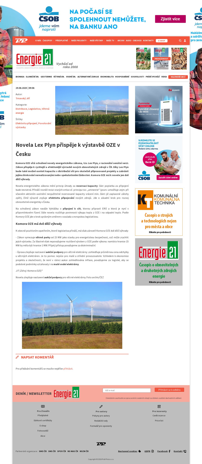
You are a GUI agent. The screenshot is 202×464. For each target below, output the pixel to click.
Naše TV (111, 40)
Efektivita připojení (26, 123)
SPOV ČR (61, 451)
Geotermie (46, 76)
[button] (169, 389)
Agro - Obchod (134, 40)
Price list (159, 420)
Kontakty (148, 40)
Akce (42, 435)
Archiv (121, 40)
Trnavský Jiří (23, 98)
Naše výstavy (97, 40)
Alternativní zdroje (88, 76)
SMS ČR (52, 451)
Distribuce (21, 108)
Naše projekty (79, 40)
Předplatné (63, 40)
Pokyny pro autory (101, 415)
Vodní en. (71, 76)
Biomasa (20, 76)
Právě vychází (153, 76)
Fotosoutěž (42, 430)
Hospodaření (122, 76)
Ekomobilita (107, 76)
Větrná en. (59, 76)
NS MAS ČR (73, 451)
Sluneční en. (32, 76)
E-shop (43, 425)
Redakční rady (101, 420)
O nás (38, 40)
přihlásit (68, 368)
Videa (164, 76)
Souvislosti (137, 76)
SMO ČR (43, 451)
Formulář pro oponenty (101, 426)
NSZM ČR (84, 451)
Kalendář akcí (178, 77)
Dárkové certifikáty (43, 420)
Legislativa (34, 108)
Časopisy (48, 40)
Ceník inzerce (159, 415)
